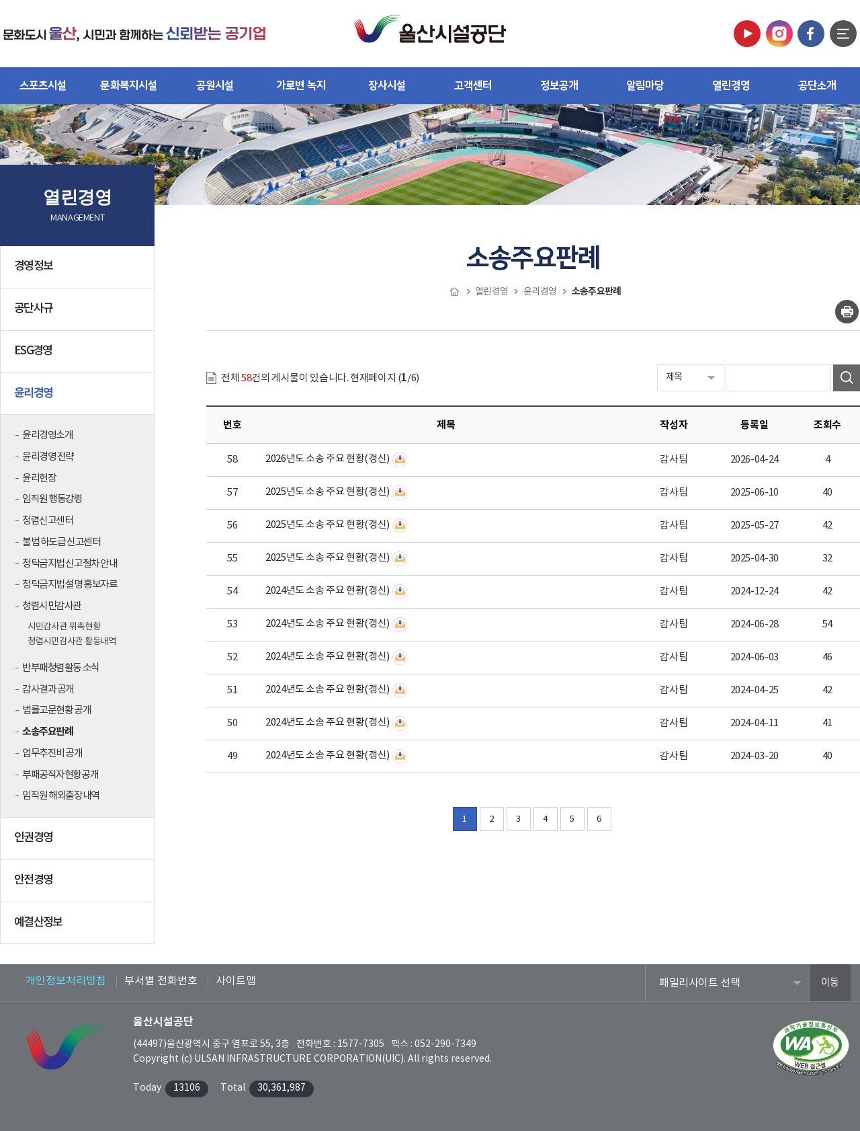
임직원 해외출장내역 (60, 796)
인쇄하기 (847, 311)
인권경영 (78, 843)
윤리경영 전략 (48, 457)
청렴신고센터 (47, 520)
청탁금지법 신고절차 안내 (69, 564)
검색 (846, 377)
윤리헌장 (39, 478)
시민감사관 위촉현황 (64, 626)
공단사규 (78, 314)
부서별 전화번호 (161, 981)
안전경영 (78, 885)
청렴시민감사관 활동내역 (72, 641)
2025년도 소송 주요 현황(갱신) (327, 492)
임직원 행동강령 (52, 499)
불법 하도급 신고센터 (61, 542)
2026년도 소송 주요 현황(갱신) (327, 459)
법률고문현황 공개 (56, 710)
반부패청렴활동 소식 (60, 668)
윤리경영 (78, 398)
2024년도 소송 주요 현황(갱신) (327, 590)
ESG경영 (78, 356)
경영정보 (78, 272)
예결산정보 (78, 928)
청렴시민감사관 (51, 606)
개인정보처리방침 (66, 981)
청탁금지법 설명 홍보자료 (69, 584)
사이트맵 (236, 981)
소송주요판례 (47, 732)
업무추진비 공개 (52, 753)
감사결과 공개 (48, 689)
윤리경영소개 (47, 435)
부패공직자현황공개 (60, 775)
